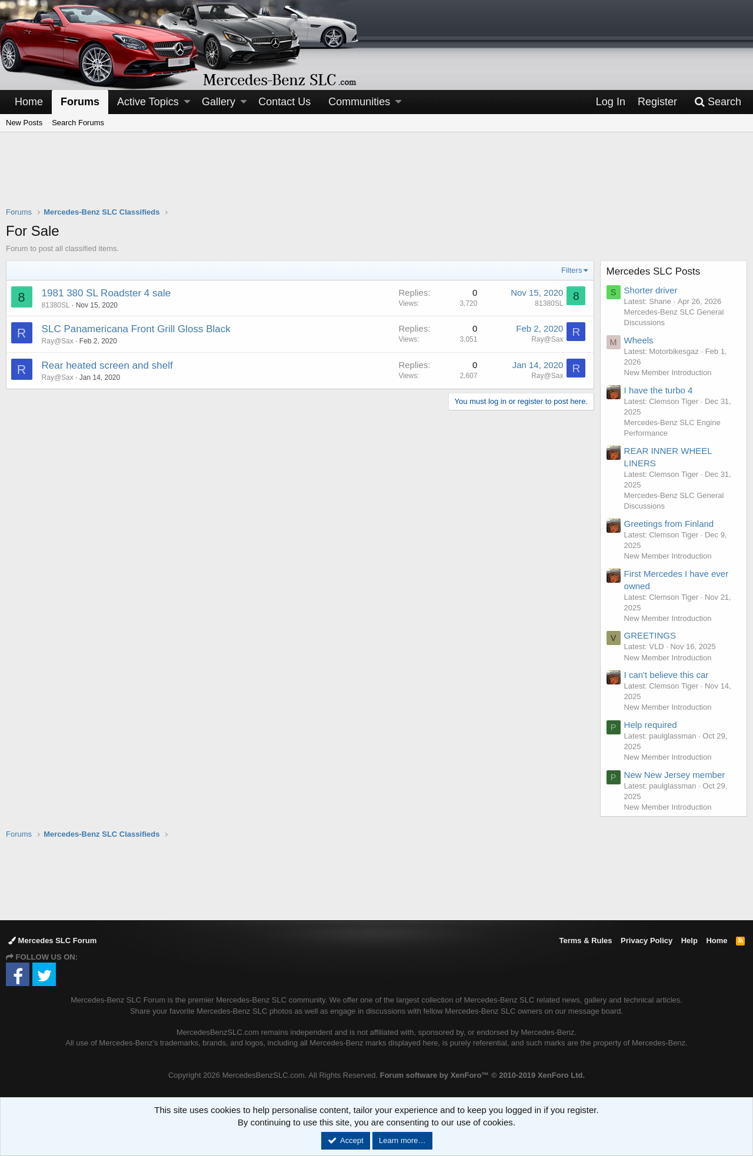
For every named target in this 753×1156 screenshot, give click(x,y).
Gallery (218, 102)
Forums (80, 102)
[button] (187, 102)
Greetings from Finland (669, 524)
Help (689, 940)
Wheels (639, 340)
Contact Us (284, 102)
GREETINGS (650, 635)
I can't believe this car (666, 675)
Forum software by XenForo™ (482, 1075)
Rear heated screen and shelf (107, 365)
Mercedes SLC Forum (52, 940)
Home (29, 102)
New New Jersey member (674, 775)
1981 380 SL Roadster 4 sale (106, 293)
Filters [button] (571, 270)
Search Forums (78, 122)
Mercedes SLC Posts (654, 271)
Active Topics (148, 102)
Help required (650, 725)
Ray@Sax (58, 341)
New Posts (24, 122)
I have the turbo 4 (658, 390)
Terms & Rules (585, 940)
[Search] (717, 102)
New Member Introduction (668, 372)
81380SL (56, 305)
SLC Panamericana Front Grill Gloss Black (136, 329)
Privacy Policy (646, 940)
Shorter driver (651, 290)
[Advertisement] (376, 177)
